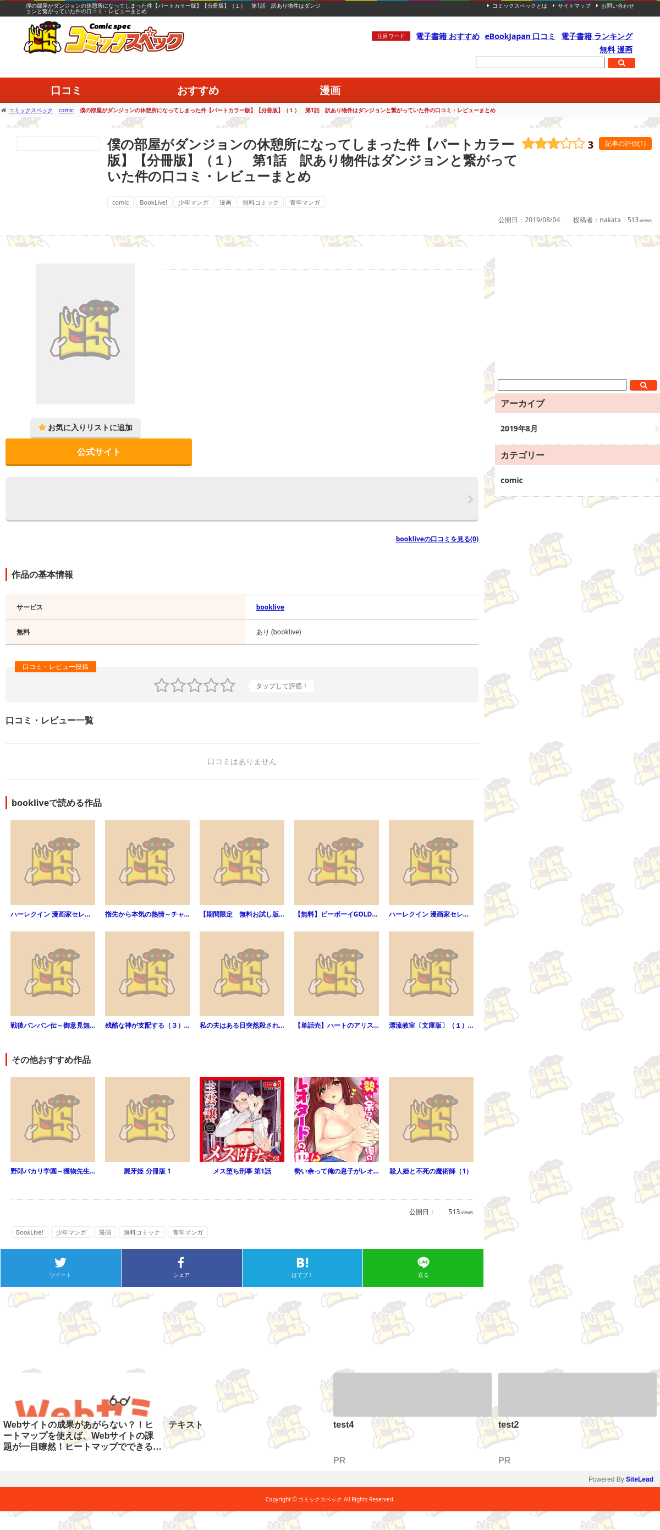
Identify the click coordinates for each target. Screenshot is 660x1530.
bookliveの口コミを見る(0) (437, 539)
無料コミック (261, 202)
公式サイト (99, 452)
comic (120, 202)
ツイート (61, 1275)
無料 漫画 (616, 49)
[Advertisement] (577, 316)
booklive (270, 607)
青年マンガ (305, 202)
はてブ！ (303, 1275)
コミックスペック (104, 37)
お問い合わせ (617, 5)
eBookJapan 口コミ (520, 36)
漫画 (330, 90)
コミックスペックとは (519, 5)
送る (423, 1275)
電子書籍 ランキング (596, 36)
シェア (181, 1275)
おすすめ (198, 90)
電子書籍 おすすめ (448, 36)
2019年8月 (519, 428)
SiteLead (639, 1479)
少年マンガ (193, 202)
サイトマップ (574, 5)
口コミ (66, 90)
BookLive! (153, 202)
